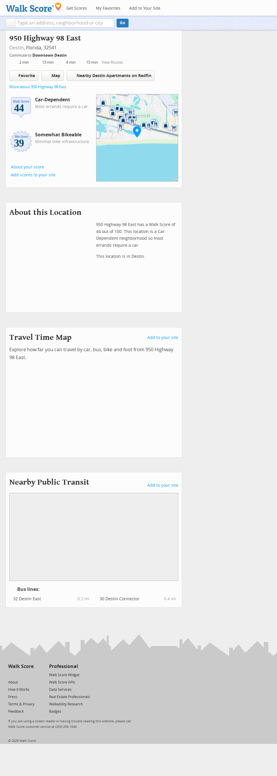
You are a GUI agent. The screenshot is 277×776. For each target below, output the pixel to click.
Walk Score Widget (64, 675)
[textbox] (65, 23)
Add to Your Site (144, 8)
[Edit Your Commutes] (71, 54)
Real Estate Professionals (69, 697)
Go (122, 22)
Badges (55, 711)
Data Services (60, 690)
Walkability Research (66, 704)
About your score (27, 167)
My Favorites (108, 8)
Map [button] (52, 75)
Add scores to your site (33, 175)
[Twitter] (11, 674)
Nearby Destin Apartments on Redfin (110, 75)
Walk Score (21, 666)
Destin (16, 48)
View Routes (112, 62)
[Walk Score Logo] (34, 7)
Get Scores (76, 8)
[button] (10, 23)
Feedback (16, 711)
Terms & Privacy (21, 704)
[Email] (29, 674)
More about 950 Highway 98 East (37, 87)
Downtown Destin (50, 55)
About (13, 682)
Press (12, 697)
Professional (63, 666)
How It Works (19, 690)
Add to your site (162, 337)
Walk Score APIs (62, 682)
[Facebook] (20, 674)
